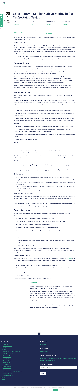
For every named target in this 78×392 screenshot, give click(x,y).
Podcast (4, 377)
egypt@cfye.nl (49, 33)
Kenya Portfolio (6, 358)
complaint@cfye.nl (44, 351)
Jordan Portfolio (7, 357)
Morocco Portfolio (7, 373)
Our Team (5, 347)
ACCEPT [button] (55, 389)
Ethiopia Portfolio (7, 368)
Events (3, 379)
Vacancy (8, 22)
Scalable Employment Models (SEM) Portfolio (13, 371)
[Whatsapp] (1, 23)
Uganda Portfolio (7, 364)
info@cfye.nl (43, 344)
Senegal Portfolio (7, 369)
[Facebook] (1, 15)
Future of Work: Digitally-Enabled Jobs (11, 351)
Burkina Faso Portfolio (8, 375)
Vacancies (4, 380)
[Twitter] (1, 17)
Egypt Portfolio (6, 355)
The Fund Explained (7, 346)
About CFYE (5, 344)
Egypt (5, 20)
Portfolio (4, 349)
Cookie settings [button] (48, 389)
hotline (54, 360)
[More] (1, 25)
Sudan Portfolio (6, 362)
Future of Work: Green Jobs (9, 353)
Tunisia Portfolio (7, 366)
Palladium (8, 20)
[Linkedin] (1, 20)
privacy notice (40, 389)
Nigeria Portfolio (7, 360)
